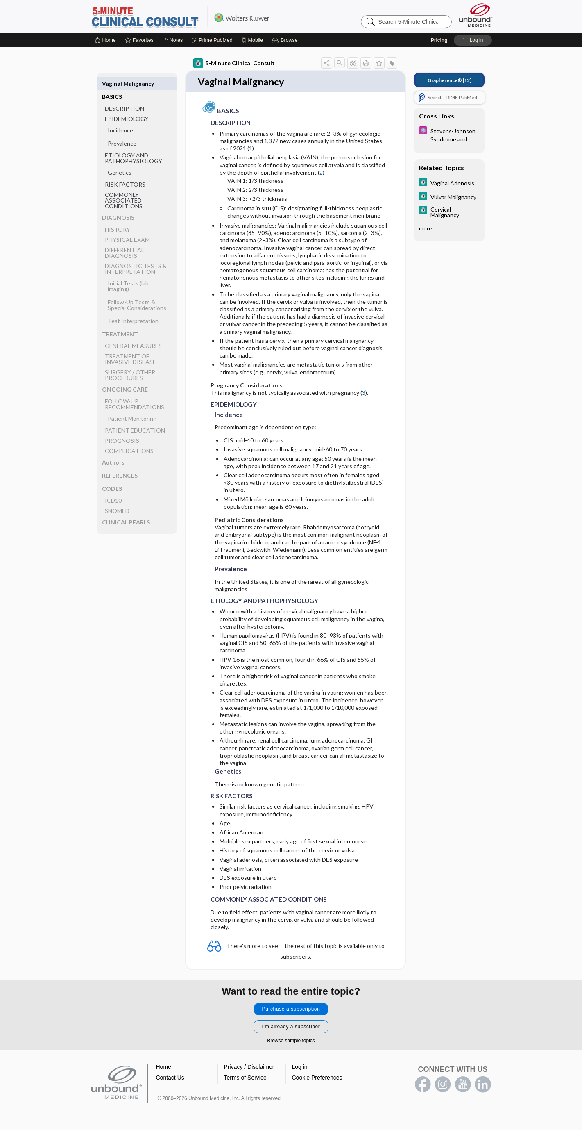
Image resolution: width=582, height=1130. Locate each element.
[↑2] (449, 80)
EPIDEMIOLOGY (127, 105)
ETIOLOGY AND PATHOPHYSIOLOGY (133, 145)
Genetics (119, 159)
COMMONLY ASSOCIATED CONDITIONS (124, 187)
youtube (463, 1085)
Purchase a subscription (291, 1009)
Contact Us (170, 1078)
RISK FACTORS (125, 171)
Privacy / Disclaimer (249, 1067)
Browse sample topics (291, 1041)
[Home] (105, 40)
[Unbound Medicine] (476, 15)
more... (427, 228)
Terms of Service (245, 1078)
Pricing (439, 40)
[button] (286, 40)
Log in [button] (300, 1067)
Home (163, 1067)
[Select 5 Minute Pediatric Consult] (449, 134)
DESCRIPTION (124, 95)
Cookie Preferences (317, 1078)
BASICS (112, 83)
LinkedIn (483, 1085)
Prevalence (122, 130)
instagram (443, 1085)
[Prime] (211, 40)
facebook (422, 1085)
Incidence (120, 117)
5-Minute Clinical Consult (193, 16)
